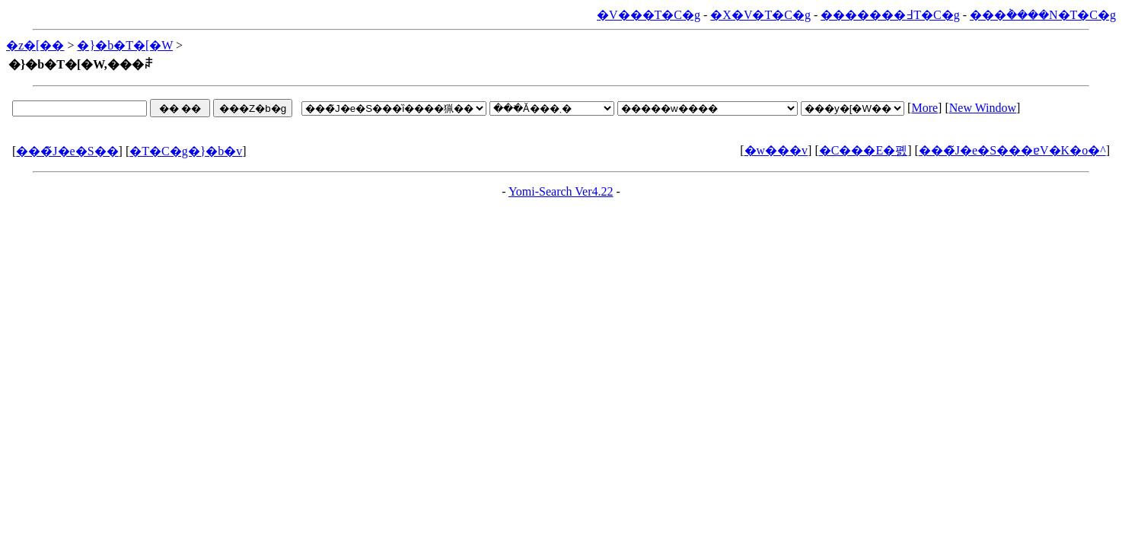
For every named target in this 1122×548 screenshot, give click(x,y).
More (924, 107)
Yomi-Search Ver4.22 (561, 191)
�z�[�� (35, 45)
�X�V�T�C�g (760, 14)
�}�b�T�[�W (125, 45)
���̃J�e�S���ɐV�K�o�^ (1012, 150)
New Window (982, 107)
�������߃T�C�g (890, 14)
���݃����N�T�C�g (1043, 14)
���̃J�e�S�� (67, 151)
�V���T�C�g (648, 14)
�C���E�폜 (863, 150)
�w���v (776, 150)
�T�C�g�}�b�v (185, 151)
